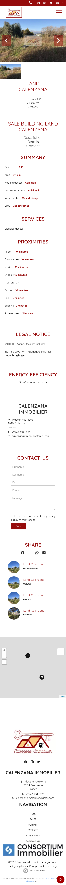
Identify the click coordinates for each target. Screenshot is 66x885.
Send (18, 526)
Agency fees (19, 866)
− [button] (4, 655)
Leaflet (62, 696)
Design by (37, 870)
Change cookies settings (43, 866)
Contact (33, 145)
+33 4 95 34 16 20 (21, 432)
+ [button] (4, 650)
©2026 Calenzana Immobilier (24, 862)
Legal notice (51, 862)
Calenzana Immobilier (33, 409)
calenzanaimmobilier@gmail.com (31, 436)
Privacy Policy (49, 878)
